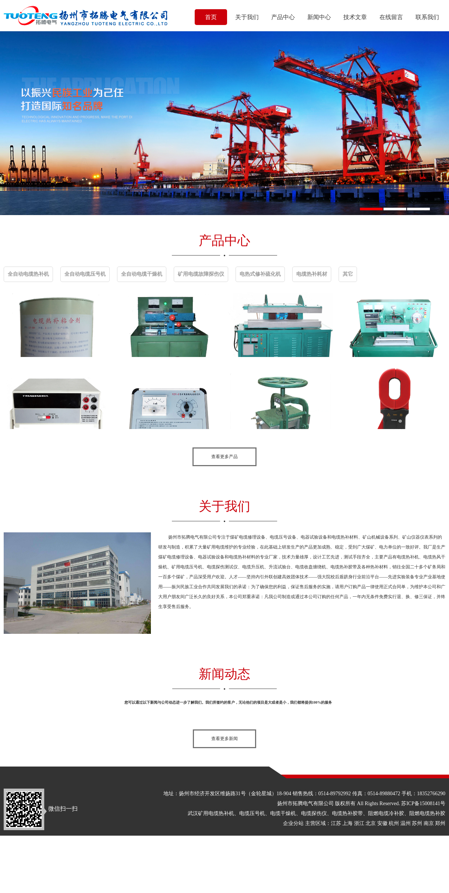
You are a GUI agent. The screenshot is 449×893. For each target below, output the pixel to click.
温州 (405, 823)
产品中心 (283, 17)
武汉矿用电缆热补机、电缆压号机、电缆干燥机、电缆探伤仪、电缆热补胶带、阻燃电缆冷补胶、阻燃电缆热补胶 (316, 813)
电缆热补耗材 (311, 274)
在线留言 (391, 17)
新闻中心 (319, 17)
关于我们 (247, 17)
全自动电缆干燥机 (141, 274)
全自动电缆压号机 (85, 274)
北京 (370, 823)
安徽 (382, 823)
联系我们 (427, 17)
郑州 (440, 823)
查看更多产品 (224, 456)
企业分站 (293, 823)
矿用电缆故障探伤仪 (201, 274)
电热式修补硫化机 (260, 274)
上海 (347, 823)
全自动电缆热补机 (28, 274)
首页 (211, 17)
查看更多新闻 (224, 738)
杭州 (394, 823)
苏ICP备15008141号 (423, 803)
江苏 (336, 823)
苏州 (417, 823)
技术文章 (355, 17)
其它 (348, 274)
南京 (429, 823)
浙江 (359, 823)
